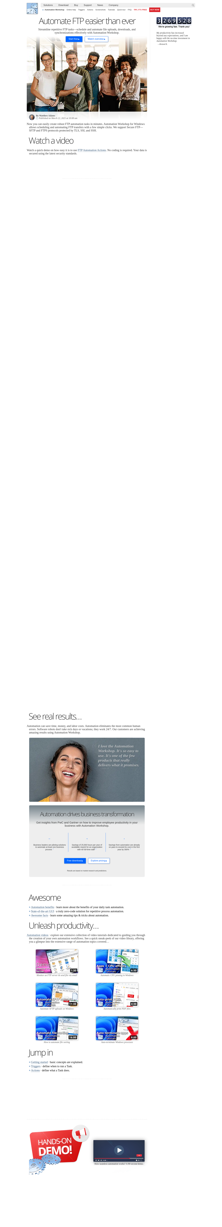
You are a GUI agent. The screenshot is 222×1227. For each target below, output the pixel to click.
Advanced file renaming (165, 1199)
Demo (84, 1177)
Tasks (84, 1163)
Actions (90, 10)
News (100, 5)
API (83, 1167)
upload (132, 420)
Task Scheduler (114, 1150)
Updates (55, 1160)
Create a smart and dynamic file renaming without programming (109, 1196)
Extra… (110, 1184)
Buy (76, 5)
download (112, 423)
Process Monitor (114, 1181)
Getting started (39, 979)
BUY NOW (154, 10)
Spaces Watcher (114, 1174)
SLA (164, 1160)
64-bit (54, 1167)
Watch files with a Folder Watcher (44, 1202)
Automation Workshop (54, 10)
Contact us (167, 1150)
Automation (47, 1140)
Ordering (137, 1145)
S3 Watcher (112, 1167)
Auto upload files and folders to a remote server (50, 1199)
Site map (33, 1157)
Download (63, 5)
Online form (168, 1153)
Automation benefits (42, 824)
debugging (40, 595)
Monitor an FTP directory (121, 386)
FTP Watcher (113, 1157)
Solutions (48, 5)
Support (88, 5)
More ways (113, 456)
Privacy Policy (169, 1157)
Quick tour (121, 10)
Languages (34, 1153)
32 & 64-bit (57, 1163)
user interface (52, 525)
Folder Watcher (113, 1153)
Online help (71, 10)
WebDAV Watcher (115, 1163)
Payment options (140, 1160)
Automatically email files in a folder (97, 1205)
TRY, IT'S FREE (140, 10)
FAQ (130, 10)
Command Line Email (61, 1157)
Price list (137, 1163)
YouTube (82, 1215)
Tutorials (111, 10)
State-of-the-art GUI (42, 828)
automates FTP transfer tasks (100, 371)
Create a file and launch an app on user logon (102, 1202)
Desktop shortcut (116, 453)
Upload (59, 257)
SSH (49, 558)
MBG (135, 1167)
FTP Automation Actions (92, 150)
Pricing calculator (140, 1157)
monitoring (35, 592)
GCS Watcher (113, 1170)
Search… (193, 5)
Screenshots (100, 10)
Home (32, 1145)
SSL (31, 558)
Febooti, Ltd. (32, 8)
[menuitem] (48, 5)
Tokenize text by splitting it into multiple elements (50, 1196)
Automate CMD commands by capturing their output (104, 1199)
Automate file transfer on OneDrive (170, 1196)
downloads (52, 290)
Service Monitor (114, 1177)
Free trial (56, 1150)
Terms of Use (35, 1150)
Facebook (91, 1215)
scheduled (112, 420)
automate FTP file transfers (47, 286)
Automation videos (37, 852)
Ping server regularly (164, 1202)
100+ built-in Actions (76, 236)
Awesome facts (39, 832)
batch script (136, 453)
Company (113, 5)
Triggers (81, 10)
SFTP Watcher (113, 1160)
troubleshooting (52, 592)
